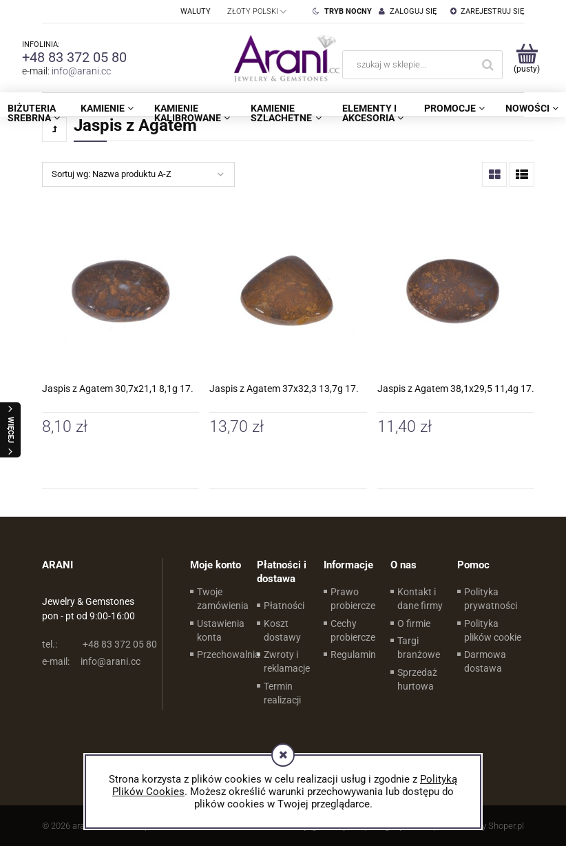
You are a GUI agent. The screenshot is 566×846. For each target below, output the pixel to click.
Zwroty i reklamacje (287, 661)
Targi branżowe (418, 647)
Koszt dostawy (282, 630)
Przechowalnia (228, 654)
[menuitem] (107, 108)
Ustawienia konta (220, 630)
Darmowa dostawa (485, 661)
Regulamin (353, 654)
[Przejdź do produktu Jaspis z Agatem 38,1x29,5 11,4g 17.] (455, 291)
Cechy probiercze (353, 630)
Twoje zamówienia (223, 598)
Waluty (195, 11)
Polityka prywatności (490, 598)
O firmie (413, 623)
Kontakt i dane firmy (420, 598)
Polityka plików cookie (492, 630)
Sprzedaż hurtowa (417, 679)
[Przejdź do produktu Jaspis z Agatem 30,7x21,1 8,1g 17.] (120, 291)
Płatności (284, 605)
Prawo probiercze (353, 598)
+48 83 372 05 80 (74, 57)
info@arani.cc (81, 70)
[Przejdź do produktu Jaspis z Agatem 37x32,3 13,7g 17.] (287, 291)
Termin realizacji (282, 693)
